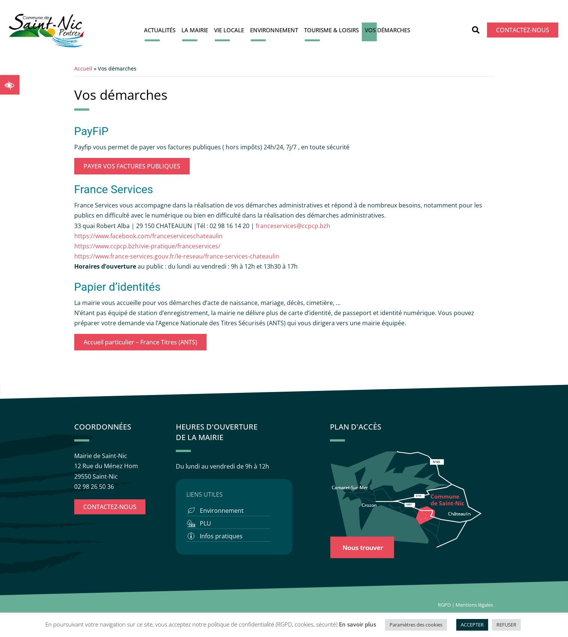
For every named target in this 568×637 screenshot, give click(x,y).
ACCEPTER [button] (472, 624)
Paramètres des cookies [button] (416, 624)
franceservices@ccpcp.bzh (294, 226)
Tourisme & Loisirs (331, 30)
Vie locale (229, 30)
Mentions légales (475, 604)
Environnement (274, 30)
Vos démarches (387, 30)
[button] (9, 85)
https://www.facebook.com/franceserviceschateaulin (148, 236)
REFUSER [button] (506, 624)
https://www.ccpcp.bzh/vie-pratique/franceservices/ (147, 246)
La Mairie (194, 30)
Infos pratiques (221, 536)
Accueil (83, 68)
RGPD (444, 604)
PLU (205, 523)
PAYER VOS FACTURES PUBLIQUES (132, 166)
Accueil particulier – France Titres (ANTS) (140, 342)
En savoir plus (357, 624)
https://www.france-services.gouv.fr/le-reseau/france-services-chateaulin (176, 256)
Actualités (159, 30)
